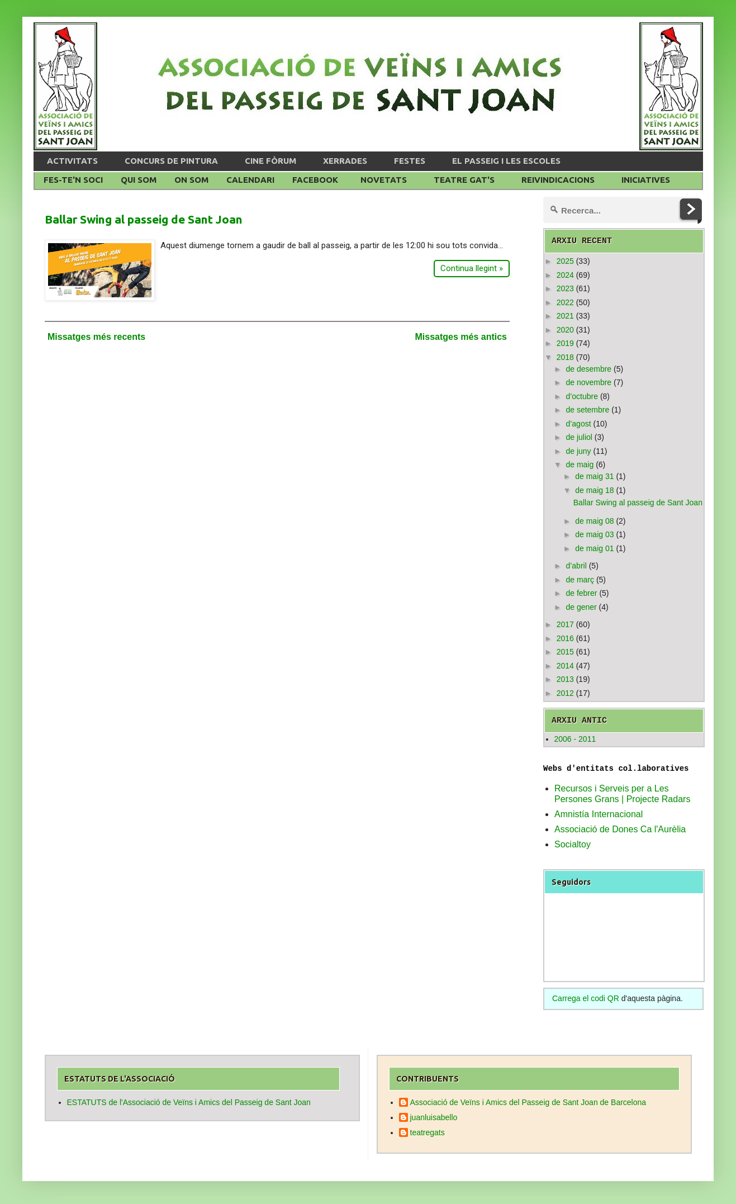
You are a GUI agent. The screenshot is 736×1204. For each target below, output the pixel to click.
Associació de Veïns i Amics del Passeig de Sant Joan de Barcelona (528, 1102)
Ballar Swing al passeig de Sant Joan (144, 219)
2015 (565, 651)
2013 (565, 679)
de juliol (579, 437)
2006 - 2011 (575, 738)
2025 (565, 261)
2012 (565, 693)
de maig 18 (594, 490)
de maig (579, 464)
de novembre (588, 382)
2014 (565, 665)
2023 (565, 288)
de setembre (587, 409)
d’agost (578, 423)
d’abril (576, 565)
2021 (565, 315)
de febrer (581, 593)
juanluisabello (434, 1117)
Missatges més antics (461, 337)
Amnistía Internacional (598, 814)
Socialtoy (572, 844)
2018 (565, 357)
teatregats (427, 1132)
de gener (581, 607)
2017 (565, 624)
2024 (565, 275)
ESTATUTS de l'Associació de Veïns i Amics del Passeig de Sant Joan (189, 1102)
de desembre (588, 368)
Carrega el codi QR (585, 998)
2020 (565, 329)
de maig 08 (594, 520)
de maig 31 (594, 476)
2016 (565, 638)
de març (580, 579)
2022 (565, 302)
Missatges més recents (96, 337)
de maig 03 (594, 534)
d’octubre (582, 396)
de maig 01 (594, 548)
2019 (565, 343)
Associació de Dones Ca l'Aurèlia (620, 829)
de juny (578, 451)
